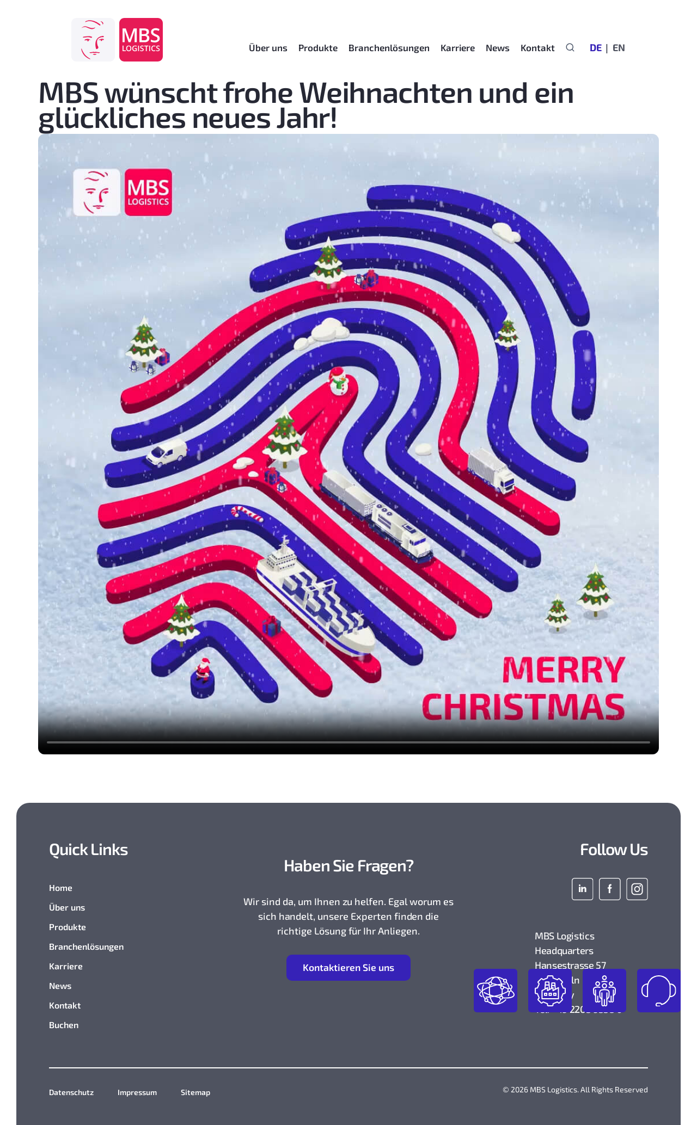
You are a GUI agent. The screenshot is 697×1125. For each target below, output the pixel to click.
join (604, 990)
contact (659, 990)
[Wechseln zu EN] (616, 47)
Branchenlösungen (86, 946)
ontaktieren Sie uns (349, 968)
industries (550, 990)
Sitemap (195, 1092)
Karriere (66, 966)
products (495, 990)
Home (60, 887)
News (60, 985)
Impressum (137, 1092)
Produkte (67, 926)
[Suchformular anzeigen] (570, 47)
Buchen (63, 1024)
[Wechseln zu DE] (595, 47)
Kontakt (538, 47)
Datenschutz (71, 1092)
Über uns (67, 907)
